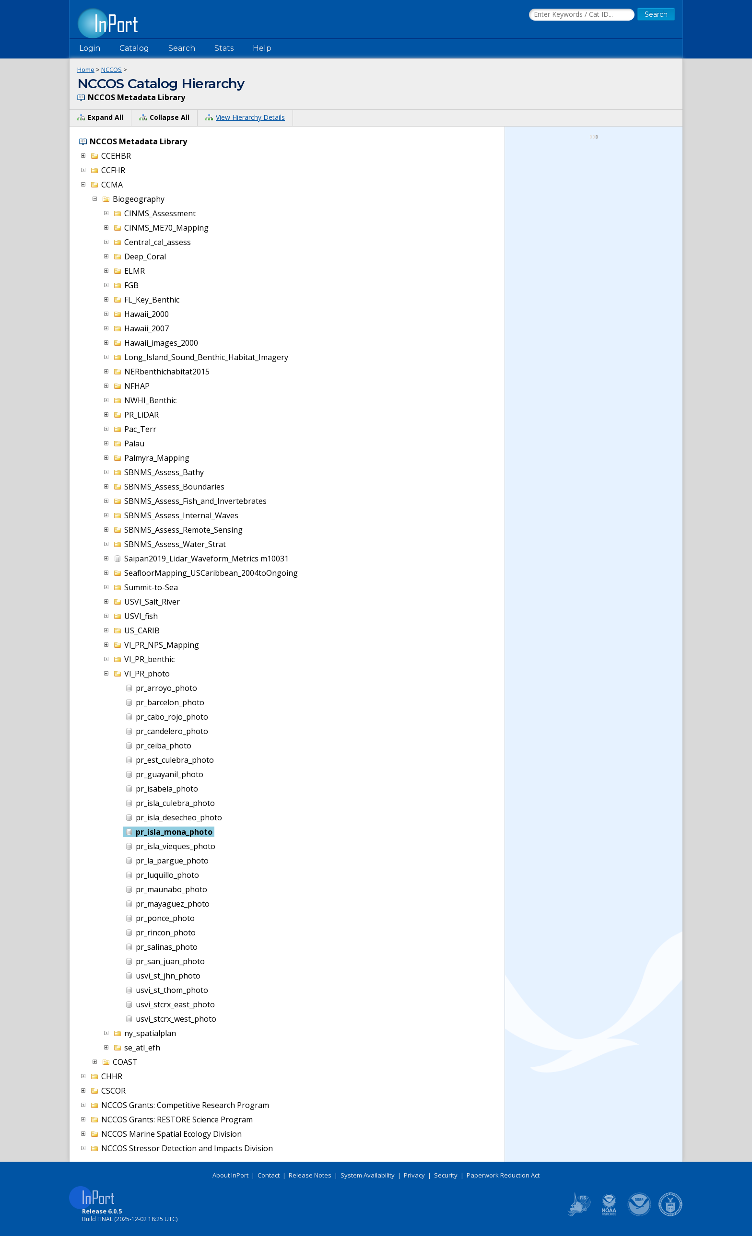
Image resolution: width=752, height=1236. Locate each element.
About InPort (230, 1175)
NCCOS (111, 69)
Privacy (414, 1175)
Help (262, 48)
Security (446, 1175)
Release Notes (310, 1175)
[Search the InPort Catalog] (581, 15)
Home (85, 69)
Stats (224, 48)
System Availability (368, 1175)
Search (181, 48)
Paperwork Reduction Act (503, 1175)
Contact (269, 1175)
